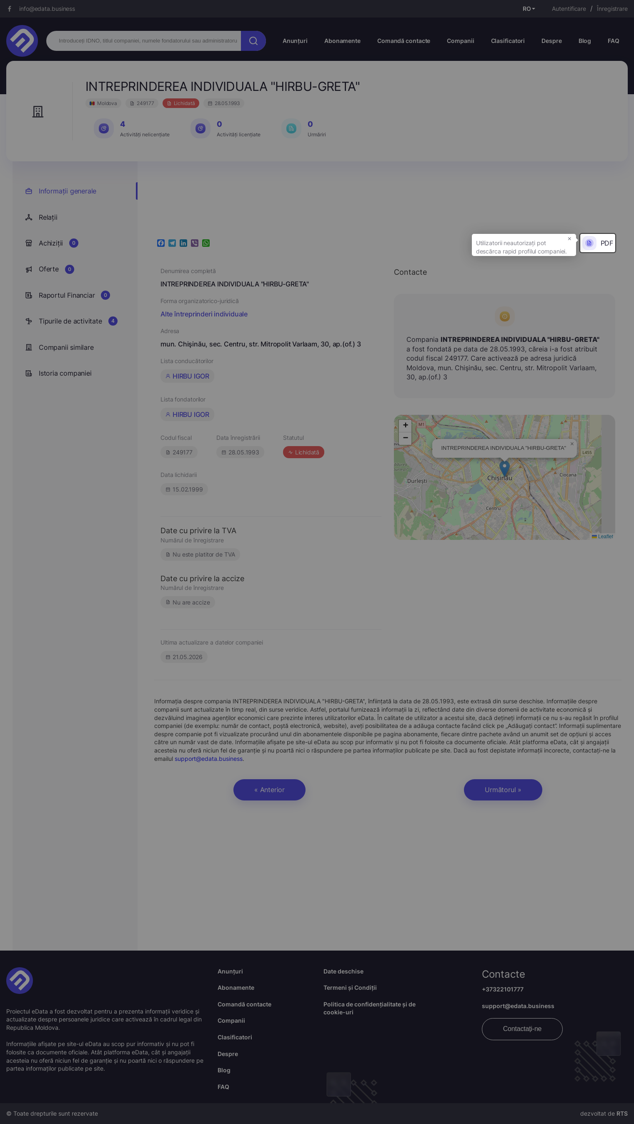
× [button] (569, 238)
